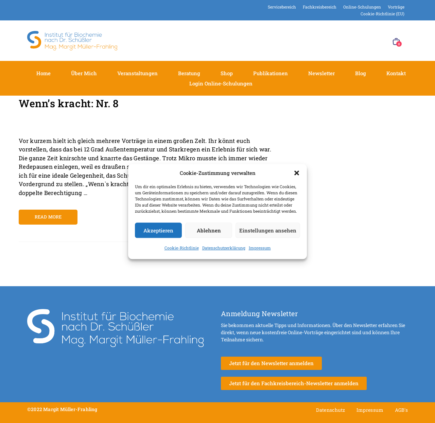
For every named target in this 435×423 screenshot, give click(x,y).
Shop (227, 73)
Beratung (189, 73)
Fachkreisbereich (319, 7)
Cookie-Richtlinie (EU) (382, 13)
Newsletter (321, 73)
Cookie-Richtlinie (181, 247)
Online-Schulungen (362, 7)
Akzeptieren (158, 230)
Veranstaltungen (137, 73)
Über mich (84, 73)
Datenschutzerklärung (223, 247)
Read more (48, 217)
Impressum (260, 247)
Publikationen (270, 73)
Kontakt (396, 73)
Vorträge (396, 7)
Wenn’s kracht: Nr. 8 (69, 103)
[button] (296, 172)
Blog (360, 73)
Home (43, 73)
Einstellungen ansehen (267, 230)
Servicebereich (282, 7)
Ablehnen (209, 230)
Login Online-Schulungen (221, 83)
